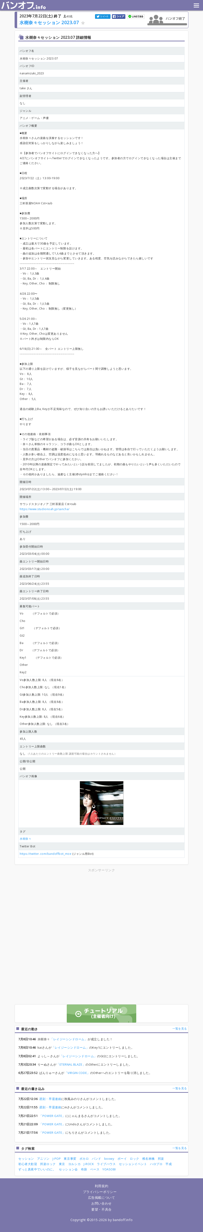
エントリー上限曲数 (33, 746)
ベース (95, 1169)
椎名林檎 (148, 1158)
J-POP (57, 1158)
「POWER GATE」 (52, 1116)
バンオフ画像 (28, 776)
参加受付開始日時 (31, 546)
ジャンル (25, 111)
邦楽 (161, 1158)
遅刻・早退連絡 (50, 1099)
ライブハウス (106, 1164)
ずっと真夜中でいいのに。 (37, 1169)
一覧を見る (179, 1029)
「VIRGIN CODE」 (77, 1073)
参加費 (24, 517)
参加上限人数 (28, 731)
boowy (109, 1158)
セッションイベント (133, 1164)
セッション (26, 1158)
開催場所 (25, 497)
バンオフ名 (27, 51)
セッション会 (68, 1169)
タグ (22, 831)
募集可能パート (30, 606)
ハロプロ (156, 1164)
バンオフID (27, 66)
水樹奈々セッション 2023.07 (49, 22)
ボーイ (122, 1158)
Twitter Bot (27, 846)
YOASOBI (109, 1169)
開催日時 (25, 482)
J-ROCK (89, 1164)
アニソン (43, 1158)
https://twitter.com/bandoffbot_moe (45, 854)
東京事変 (70, 1158)
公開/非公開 (27, 761)
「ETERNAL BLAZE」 (71, 1064)
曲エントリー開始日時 (34, 561)
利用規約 (101, 1186)
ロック (134, 1158)
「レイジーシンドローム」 (69, 1039)
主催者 (24, 81)
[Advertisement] (61, 905)
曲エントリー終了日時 (34, 591)
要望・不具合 (101, 1209)
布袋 (84, 1169)
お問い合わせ (101, 1203)
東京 (62, 1164)
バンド (96, 1158)
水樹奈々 (25, 839)
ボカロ (84, 1158)
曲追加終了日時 (30, 576)
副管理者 (25, 96)
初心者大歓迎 (27, 1164)
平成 (168, 1164)
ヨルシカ (74, 1164)
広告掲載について (101, 1197)
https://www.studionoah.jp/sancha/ (45, 509)
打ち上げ (25, 532)
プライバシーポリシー (100, 1191)
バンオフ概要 (28, 126)
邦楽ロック (48, 1164)
